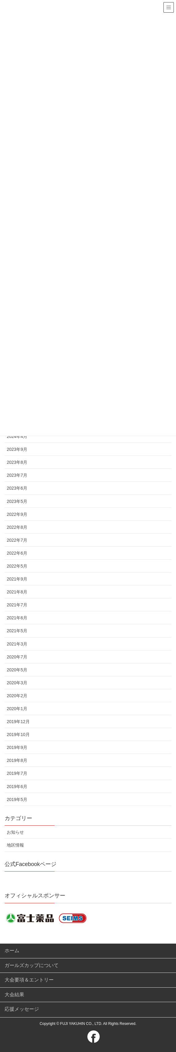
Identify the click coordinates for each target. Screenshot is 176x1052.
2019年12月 (18, 721)
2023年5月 (17, 501)
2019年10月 (18, 734)
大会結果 (14, 994)
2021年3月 (17, 643)
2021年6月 (17, 617)
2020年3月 (17, 682)
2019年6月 (17, 786)
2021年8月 (17, 591)
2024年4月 (17, 436)
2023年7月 (17, 475)
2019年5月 (17, 799)
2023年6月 (17, 488)
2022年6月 (17, 553)
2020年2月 (17, 695)
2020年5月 (17, 669)
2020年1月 (17, 708)
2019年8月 (17, 760)
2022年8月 (17, 527)
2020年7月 (17, 656)
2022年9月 (17, 514)
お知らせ (15, 832)
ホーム (12, 950)
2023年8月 (17, 462)
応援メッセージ (22, 1009)
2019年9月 (17, 747)
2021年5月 (17, 630)
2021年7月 (17, 604)
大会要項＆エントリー (29, 979)
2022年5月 (17, 566)
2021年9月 (17, 579)
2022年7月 (17, 540)
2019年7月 (17, 773)
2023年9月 (17, 449)
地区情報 (15, 845)
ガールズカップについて (32, 965)
